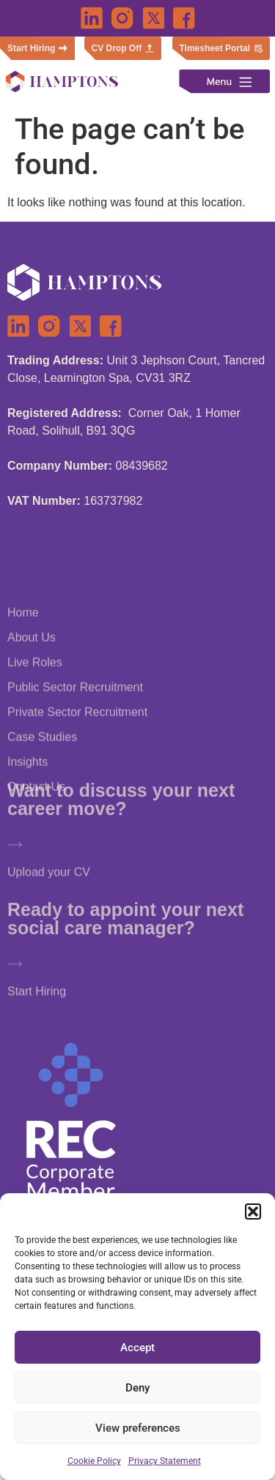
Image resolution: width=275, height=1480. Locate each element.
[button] (253, 1211)
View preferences (137, 1428)
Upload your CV (48, 890)
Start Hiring (36, 1009)
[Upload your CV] (14, 862)
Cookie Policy (94, 1461)
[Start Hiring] (14, 981)
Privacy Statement (164, 1461)
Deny (137, 1387)
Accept (137, 1347)
